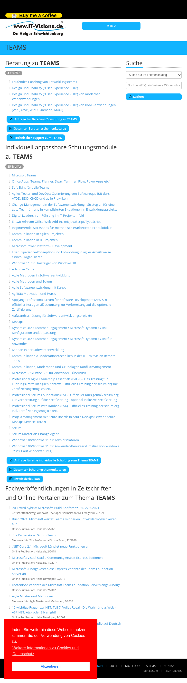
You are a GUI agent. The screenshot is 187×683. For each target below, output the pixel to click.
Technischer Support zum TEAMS (35, 138)
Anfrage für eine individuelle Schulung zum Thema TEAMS (53, 460)
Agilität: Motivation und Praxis (34, 293)
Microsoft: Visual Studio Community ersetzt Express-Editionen (57, 557)
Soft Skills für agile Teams (30, 187)
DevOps (18, 321)
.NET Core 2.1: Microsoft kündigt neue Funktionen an (51, 546)
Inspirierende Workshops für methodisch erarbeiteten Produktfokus (62, 227)
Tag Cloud (132, 666)
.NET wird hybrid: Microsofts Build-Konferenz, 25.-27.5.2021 (55, 508)
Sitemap (151, 666)
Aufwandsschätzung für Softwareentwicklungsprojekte (52, 315)
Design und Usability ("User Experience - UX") (45, 88)
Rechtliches (173, 671)
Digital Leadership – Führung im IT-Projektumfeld (48, 215)
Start (99, 666)
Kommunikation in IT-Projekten (35, 240)
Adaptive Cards (23, 269)
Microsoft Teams (24, 175)
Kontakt (170, 666)
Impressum (150, 671)
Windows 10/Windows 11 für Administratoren (45, 440)
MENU (111, 26)
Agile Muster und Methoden (32, 596)
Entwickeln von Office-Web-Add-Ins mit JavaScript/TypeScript (56, 221)
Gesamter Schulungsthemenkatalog (37, 470)
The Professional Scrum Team (34, 535)
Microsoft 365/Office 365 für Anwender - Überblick (49, 373)
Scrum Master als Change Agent (35, 434)
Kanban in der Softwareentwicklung (38, 349)
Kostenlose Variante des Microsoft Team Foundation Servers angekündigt (66, 585)
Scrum (16, 428)
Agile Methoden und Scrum (32, 281)
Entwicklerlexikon (24, 479)
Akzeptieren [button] (51, 666)
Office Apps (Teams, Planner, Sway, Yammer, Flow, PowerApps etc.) (61, 181)
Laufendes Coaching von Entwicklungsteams (44, 82)
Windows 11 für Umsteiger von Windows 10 (44, 263)
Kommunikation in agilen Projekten (38, 234)
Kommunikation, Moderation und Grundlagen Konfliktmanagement (61, 367)
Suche (114, 666)
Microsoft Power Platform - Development (42, 246)
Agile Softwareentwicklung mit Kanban (40, 287)
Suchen (136, 97)
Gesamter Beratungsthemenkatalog (37, 128)
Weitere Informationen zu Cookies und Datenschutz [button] (45, 651)
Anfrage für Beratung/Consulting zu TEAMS (43, 119)
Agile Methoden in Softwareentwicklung (41, 275)
